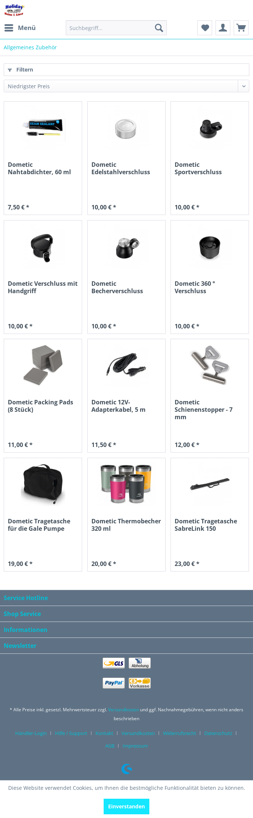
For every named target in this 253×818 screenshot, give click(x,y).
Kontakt (104, 733)
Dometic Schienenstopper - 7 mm (204, 409)
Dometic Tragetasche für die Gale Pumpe (39, 525)
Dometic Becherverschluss (117, 287)
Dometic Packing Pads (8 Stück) (40, 406)
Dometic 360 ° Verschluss (195, 287)
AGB (109, 745)
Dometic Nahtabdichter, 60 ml (39, 168)
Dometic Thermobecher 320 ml (126, 525)
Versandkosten (123, 709)
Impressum (135, 745)
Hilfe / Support (71, 733)
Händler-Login (31, 733)
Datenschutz (218, 733)
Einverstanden (126, 806)
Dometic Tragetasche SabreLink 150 (206, 525)
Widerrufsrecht (179, 733)
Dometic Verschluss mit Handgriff (43, 287)
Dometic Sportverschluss (198, 168)
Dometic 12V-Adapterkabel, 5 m (118, 406)
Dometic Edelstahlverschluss (120, 168)
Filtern (20, 69)
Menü (20, 27)
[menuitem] (19, 27)
